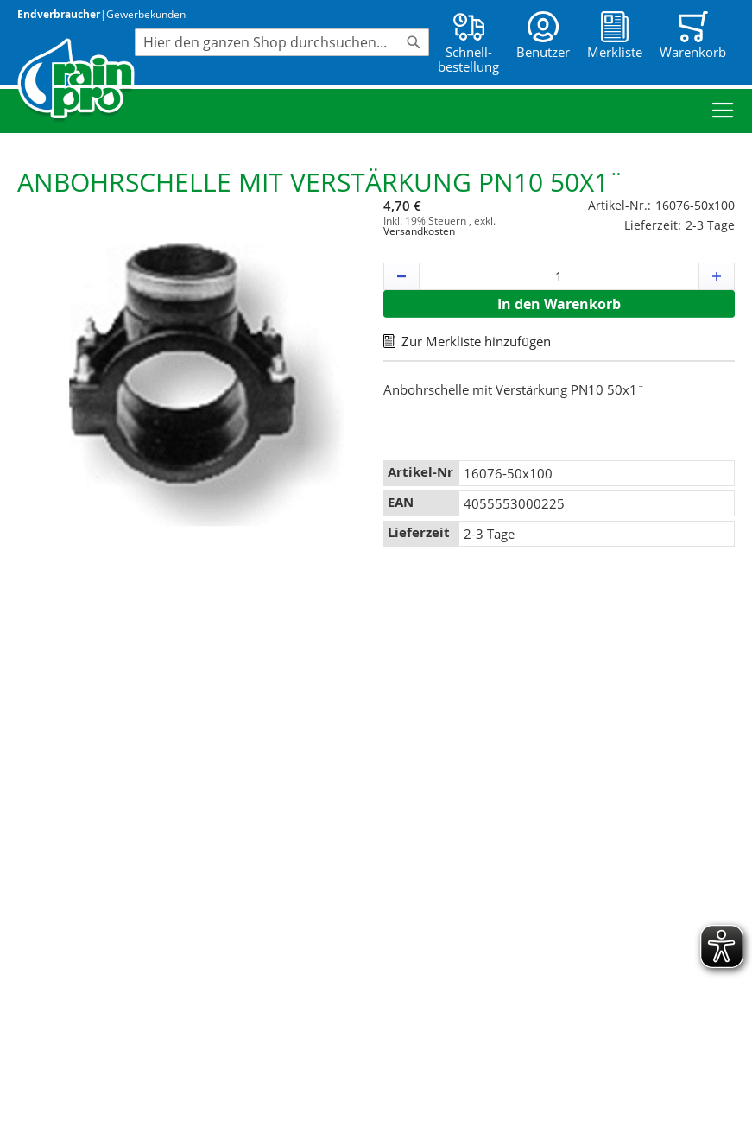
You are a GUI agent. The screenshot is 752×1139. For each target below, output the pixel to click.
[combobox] (282, 42)
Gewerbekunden (146, 14)
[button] (401, 276)
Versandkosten (419, 231)
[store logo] (76, 80)
